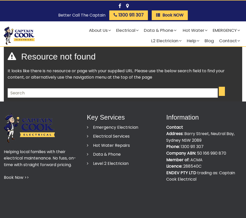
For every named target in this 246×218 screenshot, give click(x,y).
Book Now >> (16, 177)
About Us (98, 30)
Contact (228, 41)
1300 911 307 (192, 147)
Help (191, 41)
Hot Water (193, 30)
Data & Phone (158, 30)
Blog (209, 41)
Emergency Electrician (115, 127)
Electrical (125, 30)
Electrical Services (111, 136)
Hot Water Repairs (111, 145)
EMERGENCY (225, 30)
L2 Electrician (164, 41)
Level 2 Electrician (110, 163)
